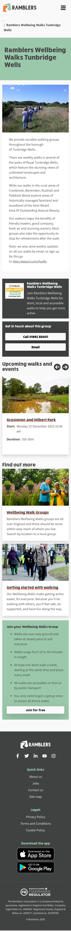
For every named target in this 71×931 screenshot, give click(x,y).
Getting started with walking (32, 587)
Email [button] (35, 347)
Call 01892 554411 (35, 336)
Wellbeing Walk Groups (28, 512)
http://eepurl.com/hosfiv (30, 261)
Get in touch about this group (28, 326)
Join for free (35, 710)
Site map (35, 796)
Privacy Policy (35, 817)
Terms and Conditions (35, 823)
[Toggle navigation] (63, 7)
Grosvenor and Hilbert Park (31, 419)
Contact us (35, 790)
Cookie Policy (35, 830)
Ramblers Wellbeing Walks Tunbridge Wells (44, 285)
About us (35, 776)
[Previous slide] (57, 367)
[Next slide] (65, 367)
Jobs (35, 783)
